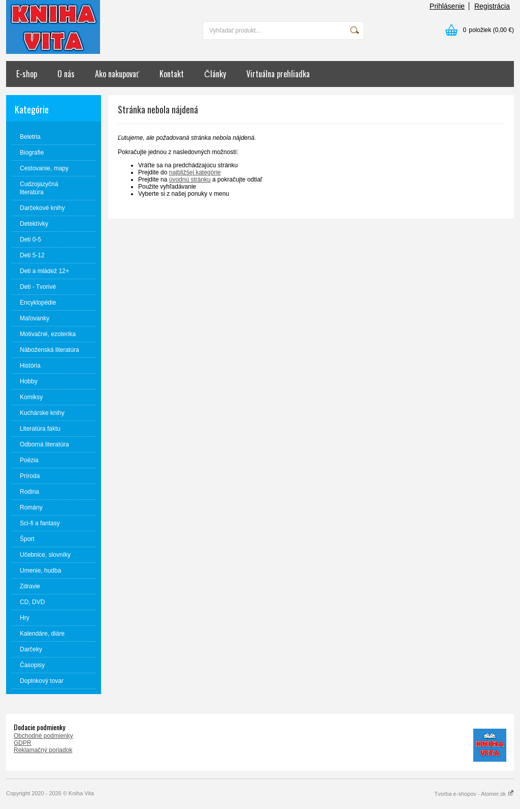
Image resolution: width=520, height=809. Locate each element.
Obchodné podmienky (43, 735)
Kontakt (171, 74)
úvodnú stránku (190, 179)
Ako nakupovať (117, 74)
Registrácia (492, 6)
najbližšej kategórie (195, 172)
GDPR (22, 742)
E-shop (26, 74)
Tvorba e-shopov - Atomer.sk (474, 794)
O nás (66, 74)
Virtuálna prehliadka (278, 74)
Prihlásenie (447, 6)
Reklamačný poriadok (43, 750)
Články (215, 74)
